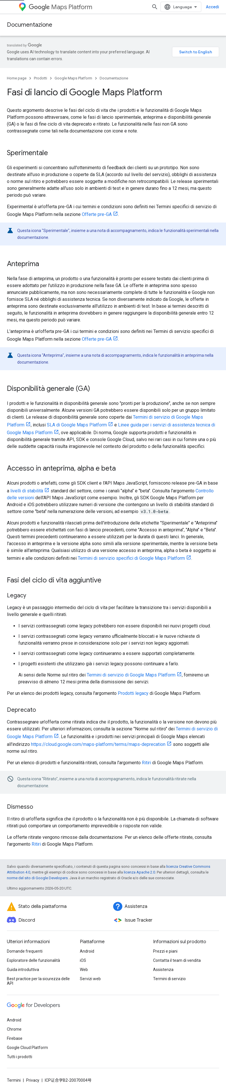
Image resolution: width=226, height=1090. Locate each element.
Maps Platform (60, 7)
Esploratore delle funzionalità (33, 953)
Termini (14, 1073)
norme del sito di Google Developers (37, 871)
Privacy (32, 1073)
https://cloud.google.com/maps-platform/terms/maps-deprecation (98, 737)
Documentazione (29, 24)
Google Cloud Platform (27, 1040)
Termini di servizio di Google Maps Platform (131, 668)
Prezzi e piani (165, 944)
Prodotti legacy (133, 686)
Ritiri (146, 755)
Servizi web (90, 972)
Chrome (14, 1022)
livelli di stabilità (26, 484)
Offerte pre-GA (97, 207)
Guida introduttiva (23, 962)
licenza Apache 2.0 (139, 865)
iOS (83, 953)
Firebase (14, 1031)
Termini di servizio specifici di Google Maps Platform (131, 551)
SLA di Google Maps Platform (77, 418)
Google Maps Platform (73, 71)
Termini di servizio (169, 972)
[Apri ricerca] (213, 6)
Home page (16, 71)
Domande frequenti (25, 944)
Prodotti (40, 71)
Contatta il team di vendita (177, 953)
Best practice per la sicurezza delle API (38, 974)
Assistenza (163, 962)
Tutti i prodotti (19, 1050)
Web (84, 962)
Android (87, 944)
